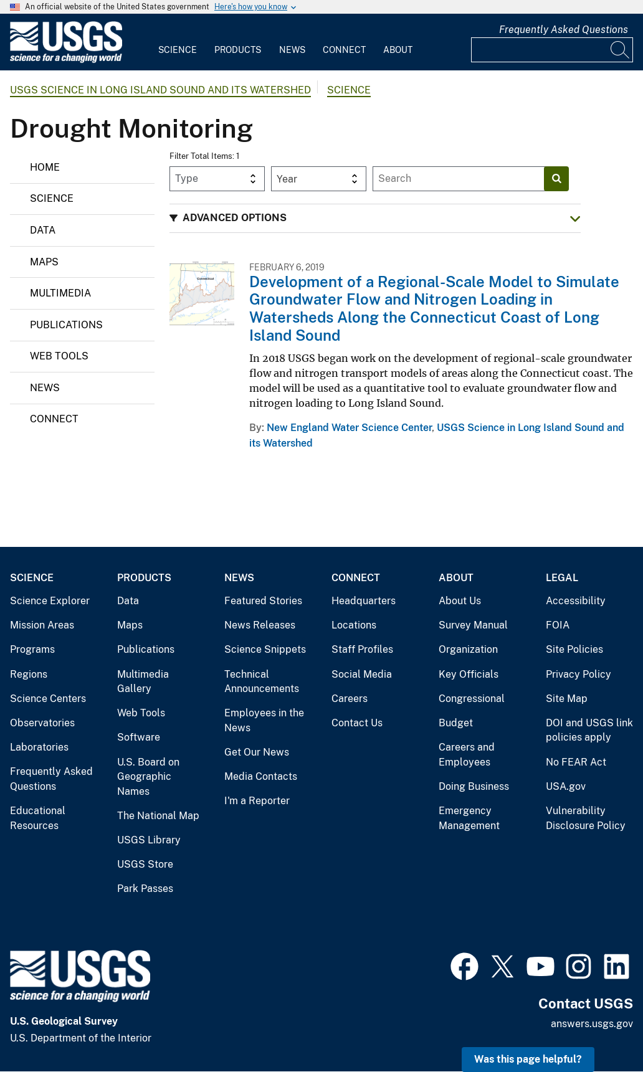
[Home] (66, 60)
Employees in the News (264, 720)
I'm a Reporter (257, 801)
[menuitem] (178, 42)
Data (42, 230)
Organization (468, 649)
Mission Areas (42, 625)
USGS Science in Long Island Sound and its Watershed (160, 90)
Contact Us (357, 723)
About (397, 50)
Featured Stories (263, 601)
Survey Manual (473, 625)
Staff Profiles (362, 649)
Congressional (472, 698)
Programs (32, 649)
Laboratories (39, 747)
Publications (66, 325)
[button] (375, 218)
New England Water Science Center (349, 428)
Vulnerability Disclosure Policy (586, 818)
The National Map (158, 816)
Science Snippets (265, 649)
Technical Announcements (261, 681)
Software (138, 737)
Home (45, 167)
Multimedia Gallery (143, 681)
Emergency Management (469, 818)
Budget (456, 723)
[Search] (620, 49)
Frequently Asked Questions (563, 30)
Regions (28, 674)
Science (177, 50)
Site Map (567, 698)
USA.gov (566, 786)
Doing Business (474, 786)
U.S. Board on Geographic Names (148, 776)
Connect (344, 50)
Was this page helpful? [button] (528, 1059)
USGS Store (145, 864)
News (292, 50)
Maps (44, 262)
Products (237, 50)
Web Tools (59, 356)
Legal (562, 578)
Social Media (361, 674)
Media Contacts (260, 776)
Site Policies (574, 649)
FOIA (557, 625)
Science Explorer (50, 601)
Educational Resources (37, 818)
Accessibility (576, 601)
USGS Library (149, 840)
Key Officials (468, 674)
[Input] (552, 49)
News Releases (259, 625)
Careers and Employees (467, 754)
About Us (460, 601)
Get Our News (256, 752)
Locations (353, 625)
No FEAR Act (576, 762)
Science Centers (48, 698)
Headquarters (363, 601)
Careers (349, 698)
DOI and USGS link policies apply (589, 730)
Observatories (42, 723)
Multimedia (60, 293)
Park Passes (145, 888)
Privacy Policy (578, 674)
